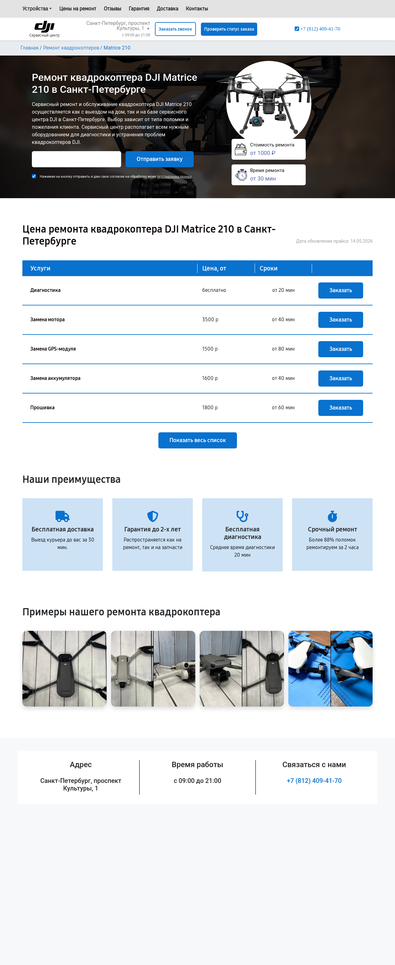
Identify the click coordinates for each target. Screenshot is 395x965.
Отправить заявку (160, 159)
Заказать (340, 290)
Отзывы (112, 9)
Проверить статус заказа (229, 29)
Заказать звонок (175, 29)
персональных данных (174, 177)
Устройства (35, 9)
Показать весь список (197, 440)
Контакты (197, 9)
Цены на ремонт (77, 9)
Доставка (167, 9)
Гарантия (139, 9)
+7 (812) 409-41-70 (314, 780)
